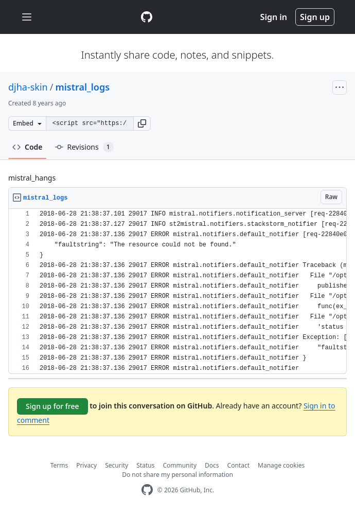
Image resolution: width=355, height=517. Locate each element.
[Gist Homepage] (146, 17)
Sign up (315, 17)
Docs (212, 465)
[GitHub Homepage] (147, 490)
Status (145, 465)
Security (116, 465)
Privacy (86, 465)
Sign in (273, 17)
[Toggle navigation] (27, 17)
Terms (59, 465)
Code (27, 147)
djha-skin (28, 87)
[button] (142, 123)
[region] (177, 291)
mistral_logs (82, 87)
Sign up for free (52, 406)
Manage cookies (281, 465)
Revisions (84, 147)
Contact (238, 465)
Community (180, 465)
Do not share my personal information (177, 474)
